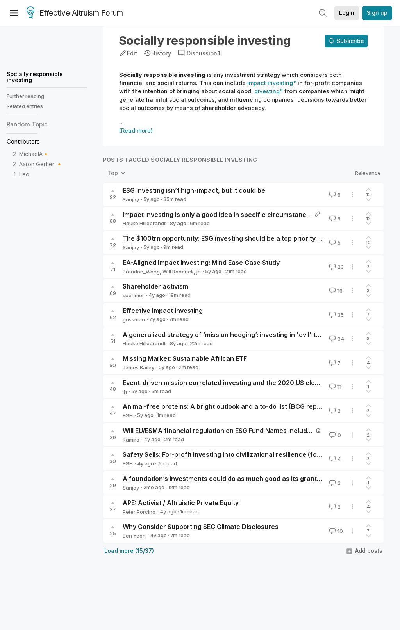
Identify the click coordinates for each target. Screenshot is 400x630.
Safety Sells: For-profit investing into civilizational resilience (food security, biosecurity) (257, 454)
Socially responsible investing (35, 77)
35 (336, 314)
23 (336, 266)
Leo (24, 174)
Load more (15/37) (129, 550)
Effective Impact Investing (163, 310)
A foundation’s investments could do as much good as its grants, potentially (239, 479)
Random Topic (27, 124)
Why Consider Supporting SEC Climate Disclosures (201, 527)
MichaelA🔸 (34, 154)
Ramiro (131, 440)
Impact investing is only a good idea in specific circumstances (218, 214)
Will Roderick (178, 271)
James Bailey (138, 367)
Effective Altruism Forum (75, 13)
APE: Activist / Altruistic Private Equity (181, 503)
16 (335, 290)
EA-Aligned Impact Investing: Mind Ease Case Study (201, 262)
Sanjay (131, 199)
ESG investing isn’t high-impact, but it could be (194, 190)
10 (335, 530)
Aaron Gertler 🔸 (41, 164)
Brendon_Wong (141, 271)
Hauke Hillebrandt (144, 223)
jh (198, 271)
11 (334, 386)
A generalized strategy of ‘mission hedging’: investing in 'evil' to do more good (243, 335)
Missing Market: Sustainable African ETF (185, 358)
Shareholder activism (155, 286)
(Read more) (136, 130)
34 (336, 338)
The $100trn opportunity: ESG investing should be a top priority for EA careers (242, 238)
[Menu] (14, 13)
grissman (134, 319)
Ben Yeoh (134, 535)
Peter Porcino (139, 512)
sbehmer (133, 295)
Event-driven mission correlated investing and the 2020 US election (226, 383)
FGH (128, 415)
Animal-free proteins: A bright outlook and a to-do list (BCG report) (225, 406)
